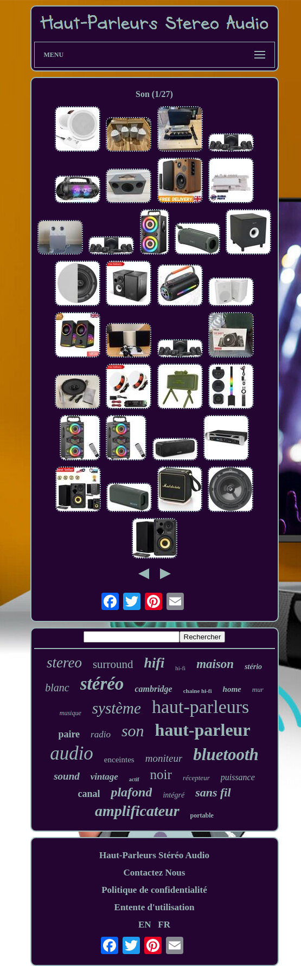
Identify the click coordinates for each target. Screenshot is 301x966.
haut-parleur (203, 730)
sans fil (212, 792)
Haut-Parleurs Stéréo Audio (154, 855)
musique (70, 713)
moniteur (164, 758)
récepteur (196, 778)
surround (113, 664)
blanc (57, 687)
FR (164, 924)
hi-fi (180, 668)
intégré (173, 795)
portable (202, 815)
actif (134, 779)
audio (71, 753)
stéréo (102, 683)
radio (101, 734)
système (116, 708)
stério (253, 667)
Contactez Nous (154, 872)
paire (69, 734)
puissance (238, 777)
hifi (154, 663)
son (132, 731)
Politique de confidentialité (154, 890)
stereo (64, 662)
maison (215, 664)
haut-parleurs (200, 707)
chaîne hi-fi (197, 691)
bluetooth (226, 754)
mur (258, 689)
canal (89, 793)
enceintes (119, 759)
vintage (104, 776)
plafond (131, 792)
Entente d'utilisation (154, 907)
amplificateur (137, 810)
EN (144, 924)
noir (161, 774)
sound (67, 776)
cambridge (153, 688)
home (232, 689)
